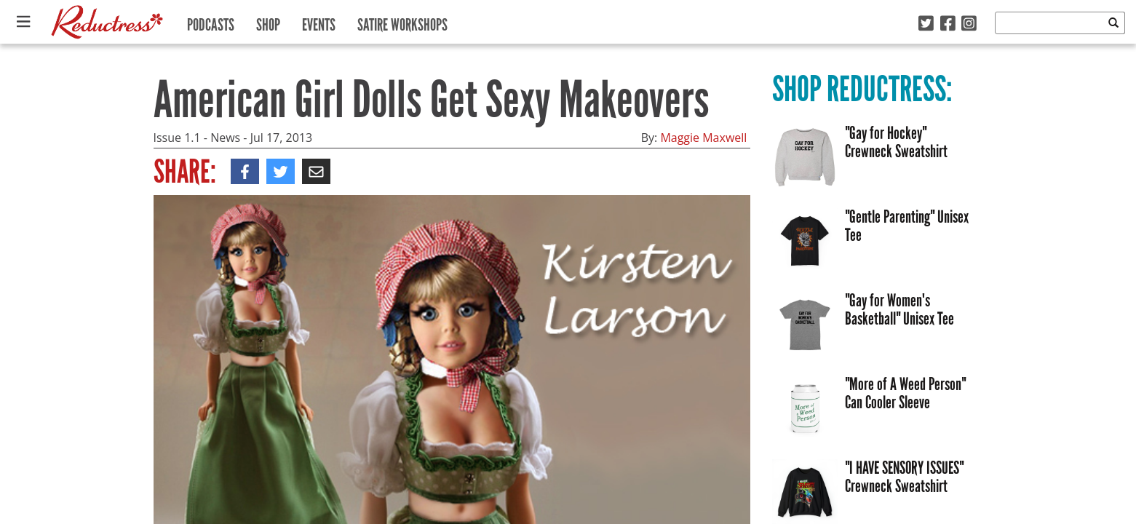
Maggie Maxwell (703, 138)
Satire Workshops (402, 21)
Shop (268, 21)
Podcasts (210, 21)
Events (318, 21)
